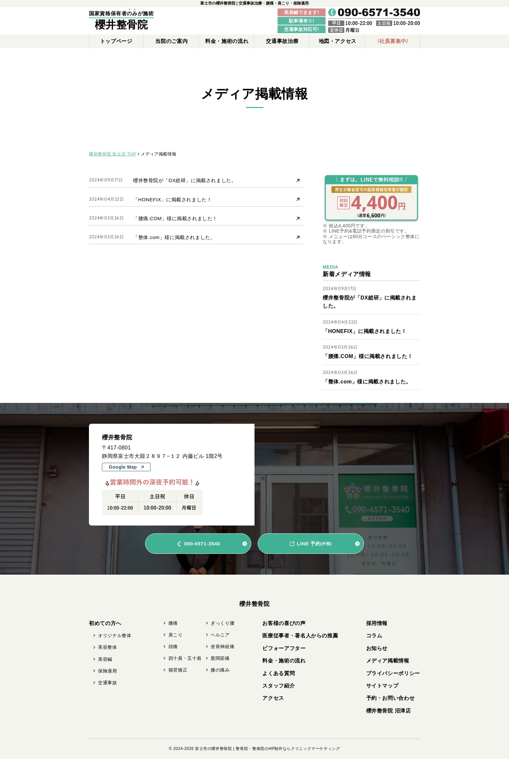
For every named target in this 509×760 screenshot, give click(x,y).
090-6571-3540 (202, 544)
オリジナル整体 (114, 636)
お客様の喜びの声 (283, 624)
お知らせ (377, 649)
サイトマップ (382, 686)
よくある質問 (278, 674)
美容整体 (107, 648)
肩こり (175, 635)
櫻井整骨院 (121, 25)
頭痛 (173, 647)
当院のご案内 (171, 41)
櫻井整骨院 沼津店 (388, 711)
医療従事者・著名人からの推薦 (300, 636)
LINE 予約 (314, 544)
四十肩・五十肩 (185, 659)
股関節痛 (220, 659)
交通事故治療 (282, 41)
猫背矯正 (178, 670)
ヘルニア (220, 635)
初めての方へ (105, 624)
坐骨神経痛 (222, 647)
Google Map (126, 468)
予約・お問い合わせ (390, 699)
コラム (374, 636)
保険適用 (107, 671)
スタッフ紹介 (278, 686)
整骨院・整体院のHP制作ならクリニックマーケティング (288, 749)
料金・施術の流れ (226, 41)
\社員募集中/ (393, 41)
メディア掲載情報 (387, 661)
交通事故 (107, 683)
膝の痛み (220, 670)
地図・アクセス (337, 41)
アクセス (273, 699)
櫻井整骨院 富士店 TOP (112, 154)
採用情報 (377, 624)
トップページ (116, 41)
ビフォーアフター (283, 649)
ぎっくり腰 (222, 624)
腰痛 (173, 624)
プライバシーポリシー (393, 674)
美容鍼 (105, 660)
